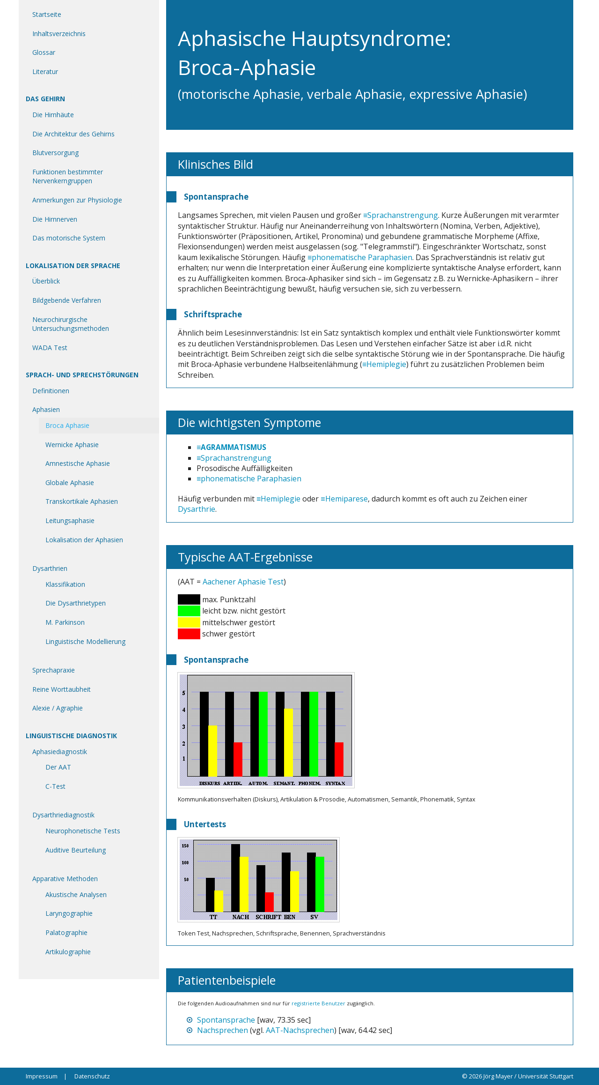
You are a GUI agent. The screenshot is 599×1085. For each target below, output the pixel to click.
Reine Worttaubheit (61, 689)
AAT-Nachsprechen (300, 1030)
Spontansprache (226, 1020)
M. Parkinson (65, 622)
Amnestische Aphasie (77, 463)
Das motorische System (68, 237)
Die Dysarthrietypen (75, 603)
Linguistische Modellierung (85, 641)
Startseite (46, 14)
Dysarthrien (49, 568)
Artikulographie (68, 951)
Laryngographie (69, 913)
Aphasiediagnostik (59, 751)
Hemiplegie (386, 364)
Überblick (46, 281)
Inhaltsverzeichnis (59, 33)
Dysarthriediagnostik (63, 814)
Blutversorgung (55, 152)
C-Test (55, 786)
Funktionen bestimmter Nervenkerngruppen (67, 176)
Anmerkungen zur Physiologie (77, 199)
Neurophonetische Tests (82, 830)
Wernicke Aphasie (72, 444)
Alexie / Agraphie (57, 707)
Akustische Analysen (76, 894)
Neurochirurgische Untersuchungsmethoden (70, 324)
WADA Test (49, 347)
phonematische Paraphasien (362, 257)
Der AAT (58, 767)
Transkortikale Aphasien (81, 501)
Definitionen (50, 390)
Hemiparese (346, 499)
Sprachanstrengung (402, 215)
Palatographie (66, 932)
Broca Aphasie (67, 425)
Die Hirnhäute (53, 114)
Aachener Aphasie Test (243, 581)
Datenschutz (92, 1076)
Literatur (45, 71)
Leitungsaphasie (70, 520)
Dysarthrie (196, 509)
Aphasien (46, 409)
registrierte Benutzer (318, 1003)
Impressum (42, 1076)
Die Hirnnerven (54, 219)
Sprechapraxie (53, 670)
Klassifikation (65, 584)
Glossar (43, 52)
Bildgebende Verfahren (66, 300)
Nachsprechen (222, 1030)
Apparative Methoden (65, 878)
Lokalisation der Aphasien (84, 539)
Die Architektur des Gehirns (73, 133)
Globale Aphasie (69, 482)
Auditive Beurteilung (75, 850)
